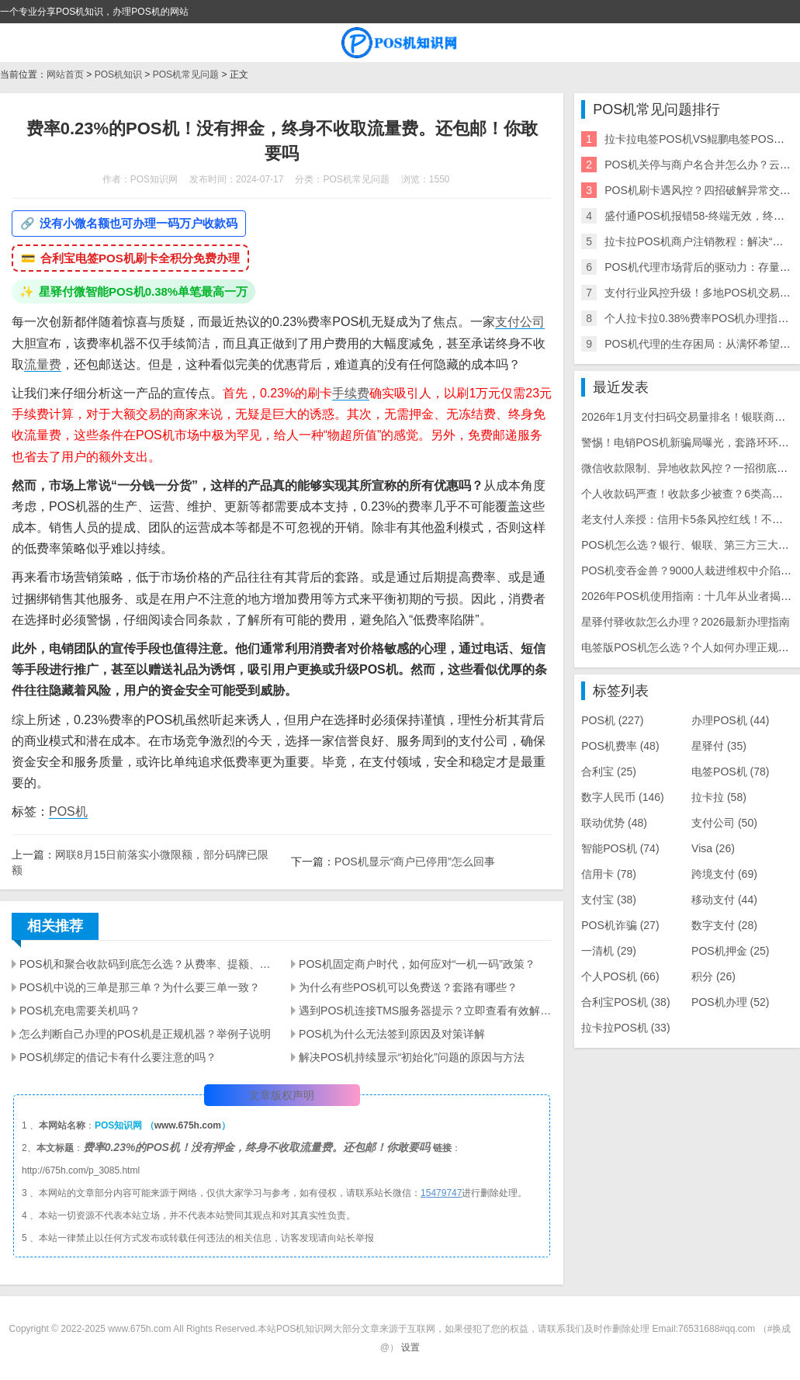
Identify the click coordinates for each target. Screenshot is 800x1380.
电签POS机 (730, 771)
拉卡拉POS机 (625, 1027)
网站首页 (65, 74)
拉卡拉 (718, 797)
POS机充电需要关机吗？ (79, 1010)
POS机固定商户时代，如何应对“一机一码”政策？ (417, 964)
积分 (713, 976)
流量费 (42, 364)
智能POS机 (620, 848)
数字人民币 (622, 797)
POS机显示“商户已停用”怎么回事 (414, 861)
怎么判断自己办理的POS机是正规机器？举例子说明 (145, 1034)
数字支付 (724, 925)
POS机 (68, 811)
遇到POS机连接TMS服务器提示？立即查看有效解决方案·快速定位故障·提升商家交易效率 (425, 1010)
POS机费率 (620, 746)
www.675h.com (187, 1125)
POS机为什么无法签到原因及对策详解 (392, 1034)
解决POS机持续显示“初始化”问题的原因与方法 (412, 1057)
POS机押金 (730, 951)
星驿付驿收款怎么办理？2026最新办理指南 (685, 621)
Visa (713, 848)
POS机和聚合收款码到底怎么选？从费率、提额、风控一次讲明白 (145, 964)
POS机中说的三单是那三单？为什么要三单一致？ (139, 987)
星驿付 (718, 746)
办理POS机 (730, 720)
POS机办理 (730, 1002)
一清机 (608, 951)
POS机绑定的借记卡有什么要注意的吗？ (117, 1057)
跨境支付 (724, 874)
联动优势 (614, 823)
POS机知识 (118, 74)
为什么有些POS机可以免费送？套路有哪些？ (408, 987)
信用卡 (608, 874)
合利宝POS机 (625, 1002)
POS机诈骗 (620, 925)
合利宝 (608, 771)
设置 (410, 1347)
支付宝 (608, 899)
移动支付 (724, 899)
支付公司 (520, 321)
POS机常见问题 (186, 74)
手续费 (350, 393)
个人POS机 (620, 976)
